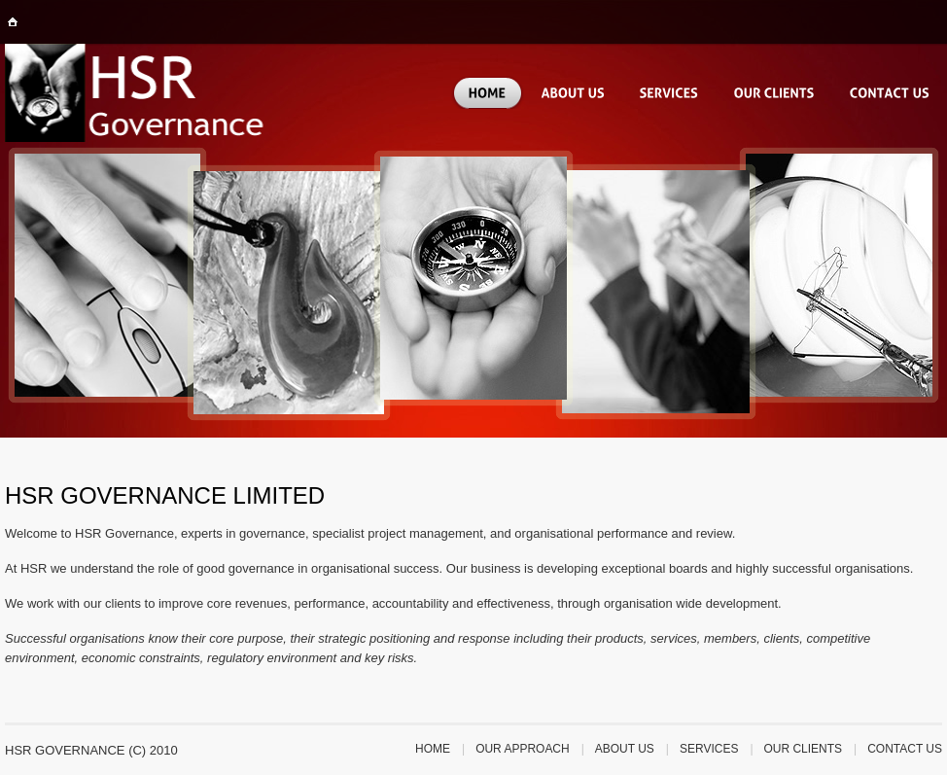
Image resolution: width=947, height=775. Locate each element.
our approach (522, 749)
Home (432, 749)
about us (624, 749)
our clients (803, 749)
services (709, 749)
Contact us (904, 749)
